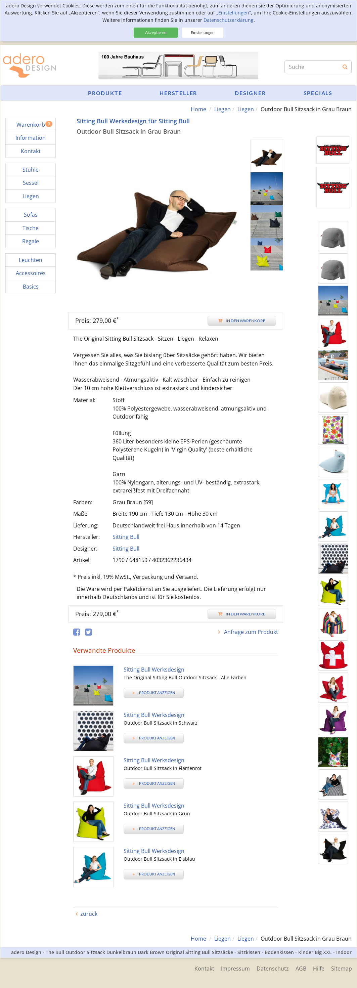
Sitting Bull (126, 537)
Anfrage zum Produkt (250, 632)
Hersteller (178, 93)
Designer (250, 93)
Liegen (222, 109)
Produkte (105, 93)
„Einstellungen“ (233, 12)
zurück (88, 913)
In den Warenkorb (242, 320)
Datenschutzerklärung (229, 20)
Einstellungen (203, 32)
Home (198, 109)
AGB (301, 968)
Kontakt (204, 968)
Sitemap (341, 968)
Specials (318, 93)
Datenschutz (273, 968)
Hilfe (318, 968)
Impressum (235, 968)
